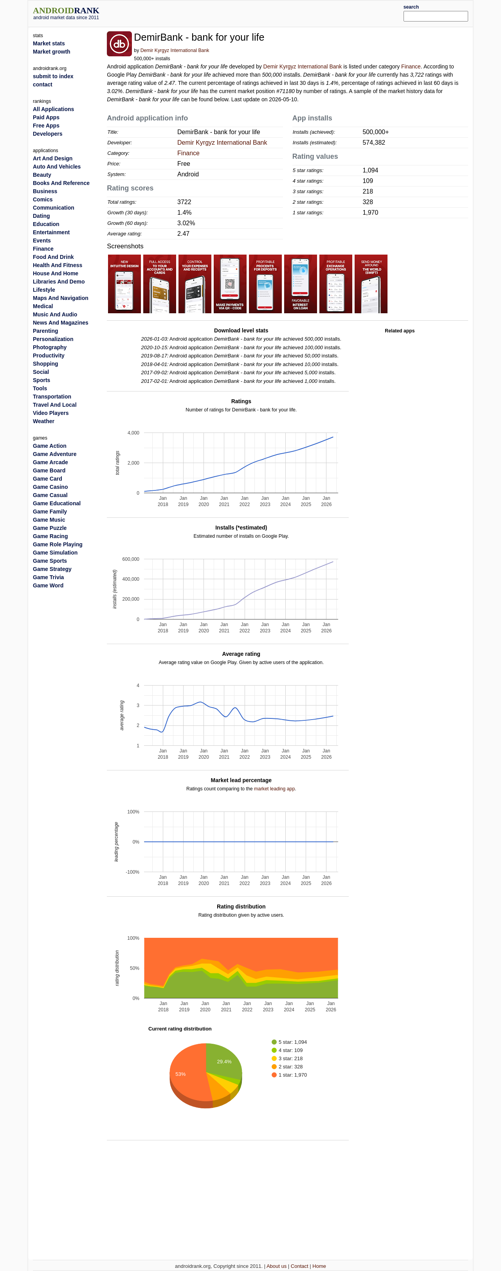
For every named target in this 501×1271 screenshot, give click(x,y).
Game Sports (50, 561)
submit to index (53, 76)
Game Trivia (48, 577)
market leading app (274, 789)
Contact (299, 1266)
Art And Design (52, 158)
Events (42, 240)
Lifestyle (44, 290)
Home (319, 1266)
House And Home (55, 273)
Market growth (51, 51)
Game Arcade (50, 462)
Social (41, 372)
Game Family (50, 511)
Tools (40, 388)
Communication (53, 208)
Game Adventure (55, 454)
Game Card (47, 479)
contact (42, 84)
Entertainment (51, 232)
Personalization (53, 339)
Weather (43, 421)
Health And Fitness (57, 265)
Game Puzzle (50, 528)
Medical (43, 306)
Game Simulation (55, 552)
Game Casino (50, 487)
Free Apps (46, 125)
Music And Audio (55, 314)
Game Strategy (52, 569)
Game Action (50, 446)
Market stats (49, 43)
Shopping (45, 364)
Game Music (49, 520)
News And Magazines (60, 323)
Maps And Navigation (60, 298)
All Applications (53, 109)
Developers (47, 134)
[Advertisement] (268, 12)
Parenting (45, 331)
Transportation (52, 396)
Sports (41, 380)
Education (46, 224)
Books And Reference (61, 183)
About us (277, 1266)
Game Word (48, 585)
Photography (50, 347)
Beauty (42, 175)
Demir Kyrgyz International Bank (175, 50)
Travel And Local (55, 405)
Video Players (51, 413)
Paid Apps (46, 117)
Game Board (49, 470)
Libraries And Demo (59, 281)
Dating (41, 216)
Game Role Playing (58, 544)
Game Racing (50, 536)
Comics (43, 199)
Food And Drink (53, 257)
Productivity (49, 355)
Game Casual (50, 495)
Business (45, 191)
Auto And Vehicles (57, 166)
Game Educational (57, 503)
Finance (411, 66)
